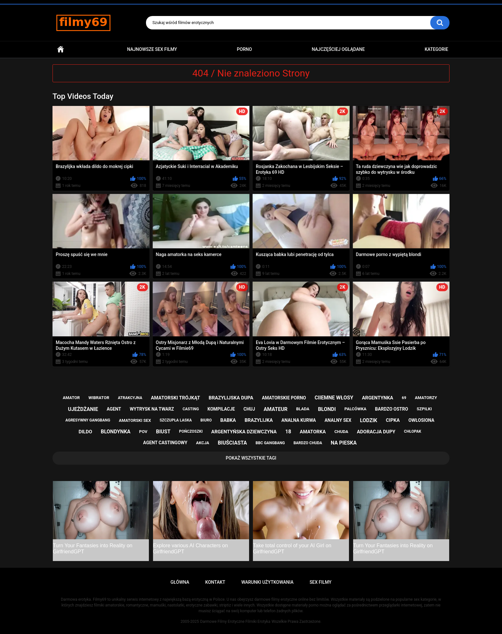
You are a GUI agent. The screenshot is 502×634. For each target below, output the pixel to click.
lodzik (368, 420)
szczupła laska (175, 420)
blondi (327, 409)
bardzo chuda (308, 443)
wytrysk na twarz (152, 409)
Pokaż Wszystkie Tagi (251, 458)
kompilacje (221, 409)
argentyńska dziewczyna (244, 432)
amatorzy (426, 397)
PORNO (244, 49)
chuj (249, 409)
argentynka (377, 398)
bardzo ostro (391, 409)
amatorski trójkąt (175, 398)
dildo (85, 432)
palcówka (355, 408)
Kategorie (436, 49)
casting (190, 409)
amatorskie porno (284, 397)
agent (114, 409)
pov (143, 431)
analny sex (338, 420)
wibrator (98, 397)
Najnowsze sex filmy (152, 49)
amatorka (313, 432)
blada (302, 408)
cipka (393, 420)
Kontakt (215, 582)
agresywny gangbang (87, 420)
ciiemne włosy (334, 398)
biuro (206, 420)
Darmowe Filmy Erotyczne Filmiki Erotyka (235, 621)
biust (163, 432)
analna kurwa (298, 420)
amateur (275, 409)
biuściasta (232, 443)
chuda (341, 431)
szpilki (424, 408)
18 (288, 432)
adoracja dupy (376, 432)
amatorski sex (135, 420)
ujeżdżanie (83, 409)
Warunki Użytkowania (267, 582)
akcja (202, 442)
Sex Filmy (321, 582)
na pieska (344, 443)
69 (404, 398)
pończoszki (191, 431)
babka (228, 420)
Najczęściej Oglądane (338, 49)
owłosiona (421, 420)
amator (71, 397)
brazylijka (259, 420)
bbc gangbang (270, 443)
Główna (61, 49)
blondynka (116, 432)
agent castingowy (165, 442)
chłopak (412, 431)
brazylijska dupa (231, 398)
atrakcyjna (130, 398)
